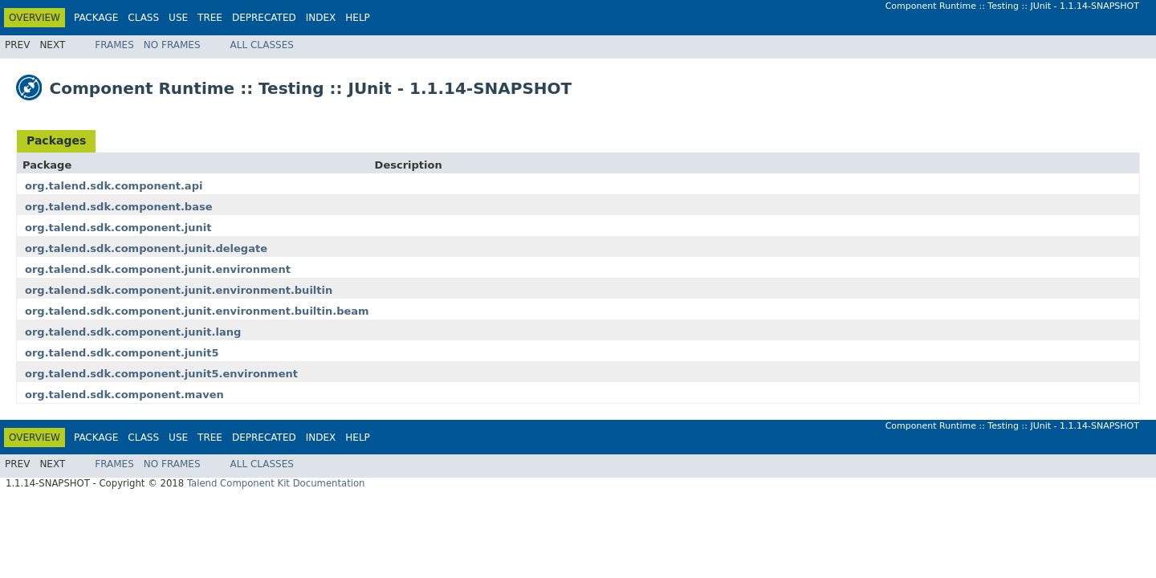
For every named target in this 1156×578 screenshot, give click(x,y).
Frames (114, 45)
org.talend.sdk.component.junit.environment (158, 269)
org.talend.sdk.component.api (113, 186)
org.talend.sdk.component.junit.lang (133, 332)
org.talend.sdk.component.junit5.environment (161, 374)
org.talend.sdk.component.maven (124, 395)
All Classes (262, 45)
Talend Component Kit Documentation (276, 483)
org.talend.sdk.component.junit (118, 228)
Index (321, 17)
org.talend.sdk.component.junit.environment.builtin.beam (197, 311)
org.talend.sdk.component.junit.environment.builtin (178, 290)
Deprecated (264, 17)
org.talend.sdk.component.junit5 (122, 353)
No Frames (172, 45)
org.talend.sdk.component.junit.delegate (146, 248)
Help (357, 17)
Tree (209, 17)
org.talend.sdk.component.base (119, 207)
